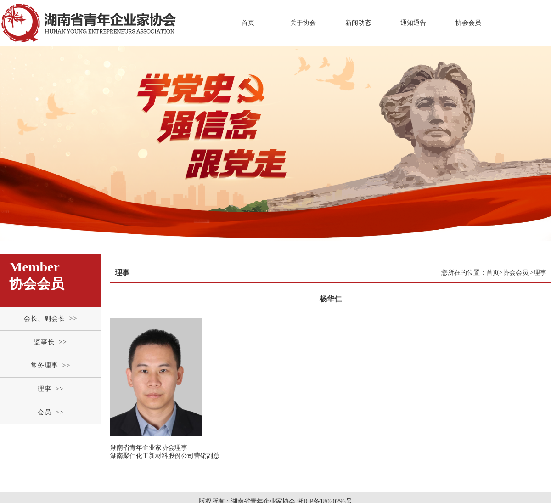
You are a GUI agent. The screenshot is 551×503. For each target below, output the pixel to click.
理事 (540, 272)
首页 (248, 22)
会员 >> (51, 412)
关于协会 (303, 22)
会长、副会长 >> (51, 318)
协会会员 (468, 22)
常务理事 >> (51, 365)
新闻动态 (358, 22)
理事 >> (51, 388)
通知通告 (413, 22)
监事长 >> (50, 342)
